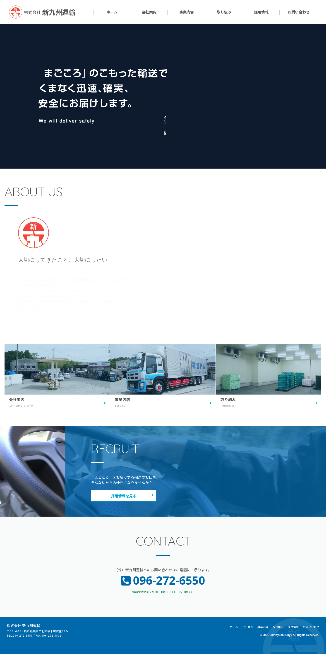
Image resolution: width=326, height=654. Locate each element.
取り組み (224, 12)
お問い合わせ (298, 12)
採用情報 (261, 12)
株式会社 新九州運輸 (23, 625)
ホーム (111, 12)
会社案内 (149, 12)
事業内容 (186, 12)
